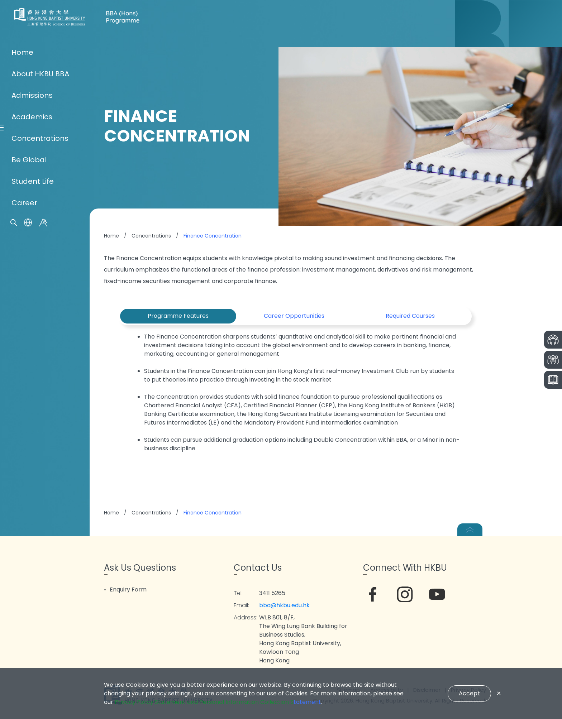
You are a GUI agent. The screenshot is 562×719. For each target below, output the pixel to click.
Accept (469, 693)
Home (22, 293)
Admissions (32, 336)
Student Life (32, 422)
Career (24, 443)
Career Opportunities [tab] (294, 316)
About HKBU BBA (40, 315)
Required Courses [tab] (410, 316)
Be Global (29, 401)
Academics (31, 358)
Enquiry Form (128, 589)
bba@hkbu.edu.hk (284, 605)
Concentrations (39, 379)
